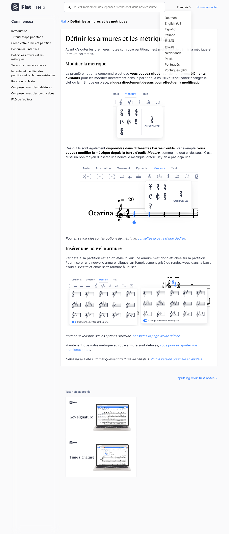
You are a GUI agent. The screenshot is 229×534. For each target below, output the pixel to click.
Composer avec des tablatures (31, 87)
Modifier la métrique (86, 63)
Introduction (19, 31)
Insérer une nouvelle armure (94, 248)
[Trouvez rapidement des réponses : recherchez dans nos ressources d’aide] (114, 7)
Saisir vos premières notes (28, 65)
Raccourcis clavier (23, 81)
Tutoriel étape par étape (27, 37)
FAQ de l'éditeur (21, 99)
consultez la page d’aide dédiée (161, 238)
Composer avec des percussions (32, 93)
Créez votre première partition (31, 43)
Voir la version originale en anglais (176, 359)
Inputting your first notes (195, 378)
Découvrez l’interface (25, 49)
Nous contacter (207, 7)
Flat (63, 21)
